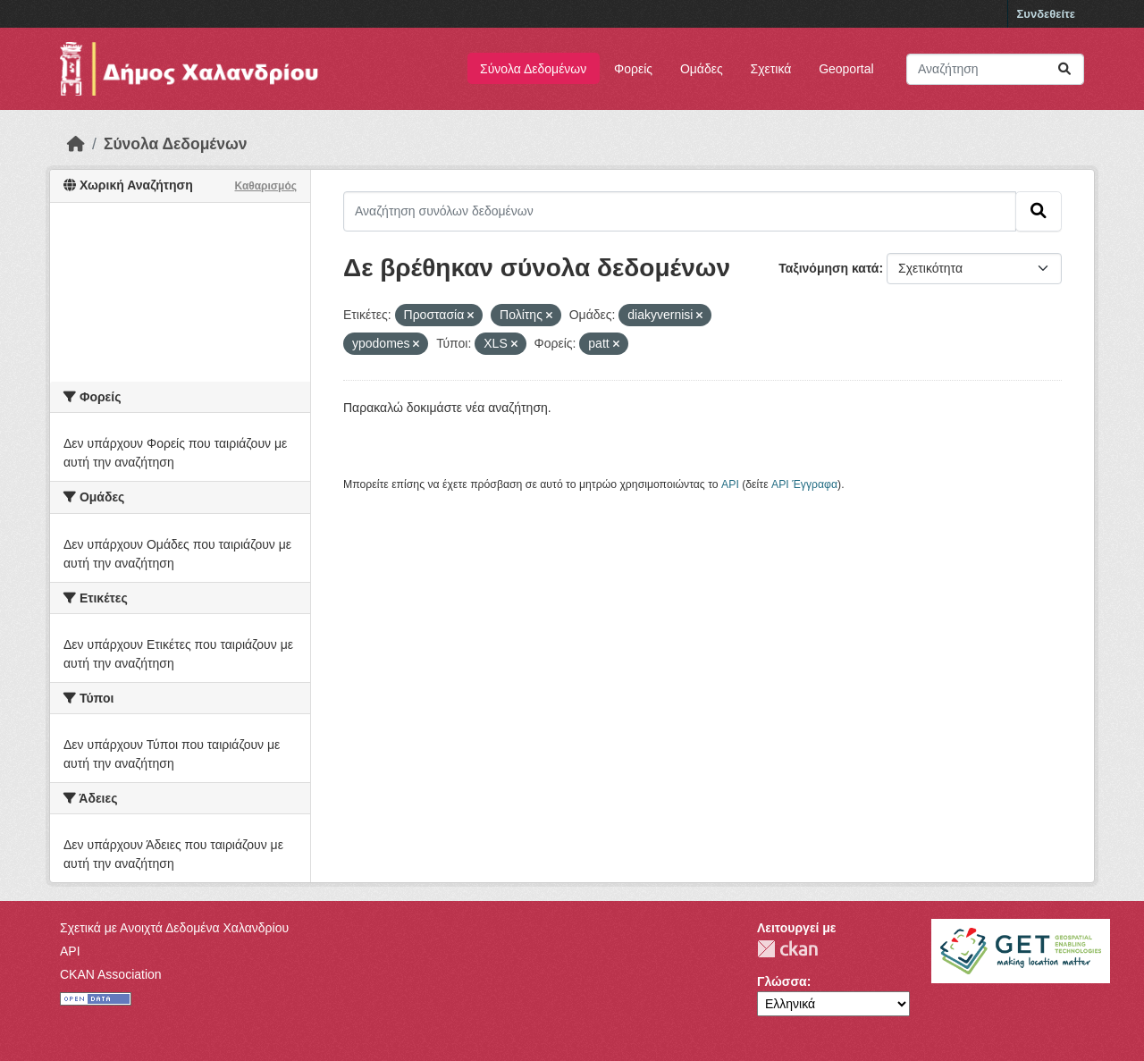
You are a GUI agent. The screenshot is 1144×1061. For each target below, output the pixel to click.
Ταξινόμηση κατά (828, 268)
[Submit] (1064, 69)
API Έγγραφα (804, 484)
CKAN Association (111, 974)
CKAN (787, 948)
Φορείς (633, 69)
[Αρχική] (76, 144)
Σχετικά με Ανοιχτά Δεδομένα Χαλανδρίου (174, 928)
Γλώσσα (782, 981)
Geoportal (846, 69)
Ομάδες (701, 69)
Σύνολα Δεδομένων (533, 69)
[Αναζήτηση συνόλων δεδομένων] (995, 69)
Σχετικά (771, 69)
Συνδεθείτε (1046, 14)
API (730, 484)
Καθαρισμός (265, 186)
